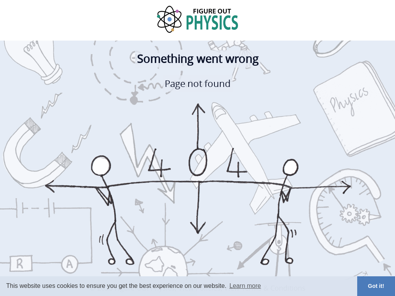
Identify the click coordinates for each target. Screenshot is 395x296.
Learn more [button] (245, 285)
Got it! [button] (376, 286)
